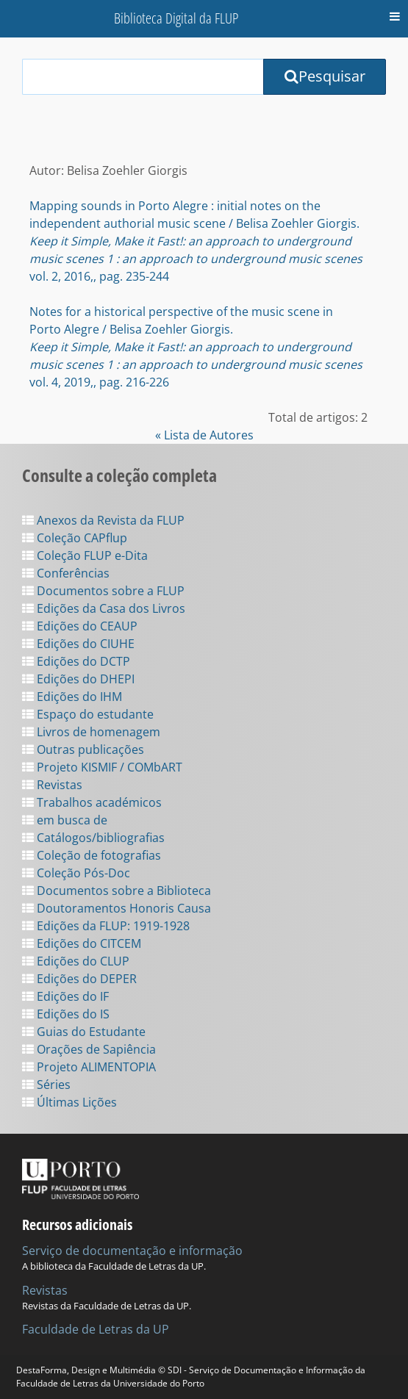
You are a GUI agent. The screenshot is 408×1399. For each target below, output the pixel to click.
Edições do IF (65, 996)
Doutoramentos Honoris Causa (116, 908)
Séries (46, 1084)
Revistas (52, 785)
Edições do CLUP (75, 961)
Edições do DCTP (76, 661)
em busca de (64, 820)
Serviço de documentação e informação (132, 1250)
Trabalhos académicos (92, 802)
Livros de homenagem (91, 732)
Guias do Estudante (84, 1032)
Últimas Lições (69, 1102)
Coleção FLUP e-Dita (85, 555)
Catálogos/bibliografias (93, 838)
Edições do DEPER (79, 979)
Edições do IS (66, 1014)
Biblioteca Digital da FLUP (176, 18)
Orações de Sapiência (89, 1049)
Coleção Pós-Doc (76, 873)
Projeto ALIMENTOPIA (89, 1067)
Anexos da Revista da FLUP (103, 520)
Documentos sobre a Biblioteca (116, 890)
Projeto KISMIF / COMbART (102, 767)
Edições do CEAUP (79, 626)
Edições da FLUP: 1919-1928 (106, 926)
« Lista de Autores (204, 435)
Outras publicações (83, 749)
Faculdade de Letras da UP (95, 1329)
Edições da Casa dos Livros (103, 608)
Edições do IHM (72, 696)
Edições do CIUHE (78, 644)
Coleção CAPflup (74, 538)
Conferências (66, 573)
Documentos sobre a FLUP (103, 591)
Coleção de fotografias (91, 855)
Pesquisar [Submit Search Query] (324, 76)
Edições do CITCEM (81, 943)
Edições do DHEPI (78, 679)
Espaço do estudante (88, 714)
